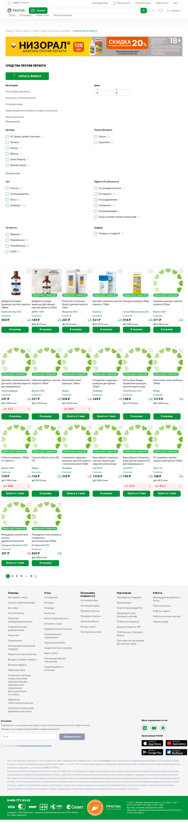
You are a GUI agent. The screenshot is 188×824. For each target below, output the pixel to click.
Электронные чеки (91, 633)
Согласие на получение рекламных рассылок (21, 711)
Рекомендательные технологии (55, 661)
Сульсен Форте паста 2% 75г (45, 460)
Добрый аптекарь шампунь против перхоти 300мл (15, 304)
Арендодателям (100, 3)
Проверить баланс (91, 617)
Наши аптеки (162, 3)
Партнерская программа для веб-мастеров (130, 643)
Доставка (13, 609)
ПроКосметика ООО (11, 312)
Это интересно (16, 614)
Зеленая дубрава (9, 391)
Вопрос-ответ (88, 628)
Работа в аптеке (162, 607)
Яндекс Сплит (43, 15)
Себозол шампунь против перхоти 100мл (46, 382)
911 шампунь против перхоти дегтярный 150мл (167, 460)
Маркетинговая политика (22, 655)
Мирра (35, 469)
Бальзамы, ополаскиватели (21, 98)
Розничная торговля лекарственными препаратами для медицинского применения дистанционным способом (19, 686)
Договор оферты (17, 666)
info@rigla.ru (138, 814)
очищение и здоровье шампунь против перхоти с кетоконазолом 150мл (76, 461)
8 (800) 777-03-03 (51, 769)
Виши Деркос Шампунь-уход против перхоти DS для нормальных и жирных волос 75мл (136, 461)
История (49, 604)
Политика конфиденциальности (20, 621)
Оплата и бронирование (21, 604)
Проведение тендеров (129, 598)
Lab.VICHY (97, 469)
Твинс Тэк (158, 469)
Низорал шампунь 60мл (136, 301)
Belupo (65, 391)
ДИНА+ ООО (38, 312)
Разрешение (15, 642)
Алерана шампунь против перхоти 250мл (167, 303)
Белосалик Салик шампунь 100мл (71, 382)
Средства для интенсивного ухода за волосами (32, 110)
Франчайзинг (124, 604)
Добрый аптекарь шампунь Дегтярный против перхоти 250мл (44, 304)
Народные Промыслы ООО (14, 546)
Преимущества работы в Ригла (166, 600)
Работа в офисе (161, 612)
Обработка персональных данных (20, 702)
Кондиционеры (14, 104)
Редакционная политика (58, 630)
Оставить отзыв (53, 625)
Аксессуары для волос (18, 91)
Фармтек (97, 312)
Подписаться (72, 738)
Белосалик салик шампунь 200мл (168, 382)
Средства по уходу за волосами (56, 31)
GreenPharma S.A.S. (132, 391)
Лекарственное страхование (52, 637)
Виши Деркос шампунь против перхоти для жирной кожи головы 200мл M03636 (105, 461)
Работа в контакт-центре (167, 617)
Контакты (49, 614)
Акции (12, 15)
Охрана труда (160, 623)
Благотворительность (56, 619)
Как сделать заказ (18, 598)
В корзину (16, 330)
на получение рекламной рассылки (34, 747)
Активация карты (90, 607)
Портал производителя (130, 609)
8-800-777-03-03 (18, 801)
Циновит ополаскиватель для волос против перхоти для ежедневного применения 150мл (16, 384)
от (98, 89)
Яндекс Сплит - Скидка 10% (44, 295)
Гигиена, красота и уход (27, 31)
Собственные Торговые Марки (130, 635)
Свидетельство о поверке (58, 649)
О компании (51, 598)
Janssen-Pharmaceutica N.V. (136, 312)
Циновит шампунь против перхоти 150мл (107, 303)
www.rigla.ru (105, 762)
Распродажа (26, 15)
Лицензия (13, 636)
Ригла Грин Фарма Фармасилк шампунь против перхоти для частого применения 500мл (134, 384)
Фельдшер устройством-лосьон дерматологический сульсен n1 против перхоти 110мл (15, 539)
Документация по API (129, 628)
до (117, 89)
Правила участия (90, 612)
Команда (49, 609)
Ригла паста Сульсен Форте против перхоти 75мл (75, 304)
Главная (9, 31)
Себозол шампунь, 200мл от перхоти (15, 460)
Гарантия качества (54, 644)
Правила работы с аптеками (54, 670)
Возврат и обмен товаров (22, 661)
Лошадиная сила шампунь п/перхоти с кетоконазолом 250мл (46, 538)
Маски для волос (15, 117)
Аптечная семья (89, 602)
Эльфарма (98, 391)
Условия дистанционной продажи (21, 649)
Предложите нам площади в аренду (127, 616)
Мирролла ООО (70, 312)
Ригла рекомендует (63, 15)
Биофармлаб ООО (41, 546)
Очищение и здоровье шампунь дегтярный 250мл (105, 383)
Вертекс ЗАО (159, 312)
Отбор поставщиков (128, 623)
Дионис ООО (38, 391)
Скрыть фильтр (27, 76)
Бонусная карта (143, 3)
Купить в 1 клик (76, 417)
